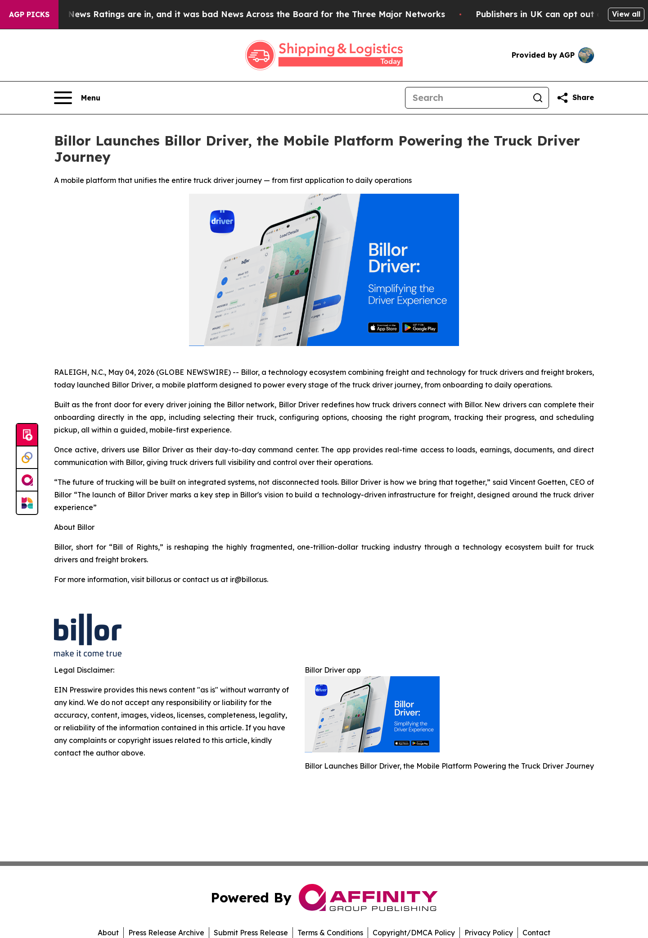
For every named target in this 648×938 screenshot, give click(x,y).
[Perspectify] (27, 457)
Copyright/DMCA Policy (414, 932)
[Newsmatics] (27, 503)
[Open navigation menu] (77, 98)
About (108, 932)
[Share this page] (575, 98)
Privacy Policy (488, 932)
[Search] (466, 97)
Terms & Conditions (330, 932)
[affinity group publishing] (27, 480)
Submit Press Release (251, 932)
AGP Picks (29, 14)
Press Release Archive (166, 932)
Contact (536, 932)
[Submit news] (27, 435)
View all (626, 13)
